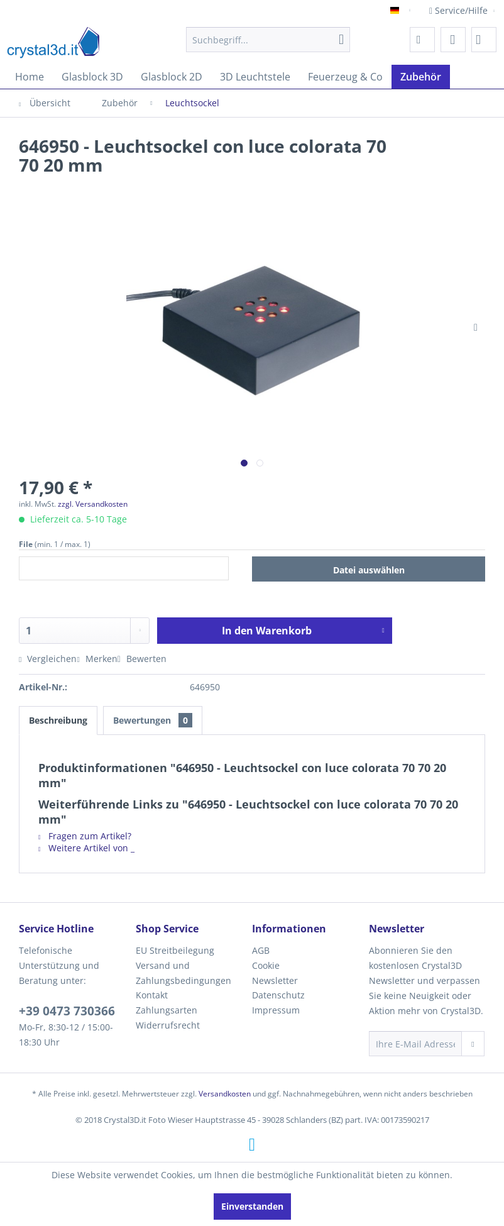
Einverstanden (252, 1206)
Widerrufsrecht (168, 1025)
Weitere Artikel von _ (86, 848)
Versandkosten (225, 1093)
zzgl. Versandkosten (93, 504)
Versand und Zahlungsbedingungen (183, 972)
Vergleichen (48, 659)
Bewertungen (152, 720)
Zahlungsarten (166, 1010)
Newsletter (275, 980)
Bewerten (142, 659)
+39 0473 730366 (67, 1011)
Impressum (276, 1010)
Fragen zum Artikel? (84, 836)
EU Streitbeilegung (175, 950)
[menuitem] (268, 39)
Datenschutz (278, 995)
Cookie (266, 965)
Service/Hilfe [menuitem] (459, 10)
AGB (261, 950)
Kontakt (152, 995)
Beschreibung (58, 720)
